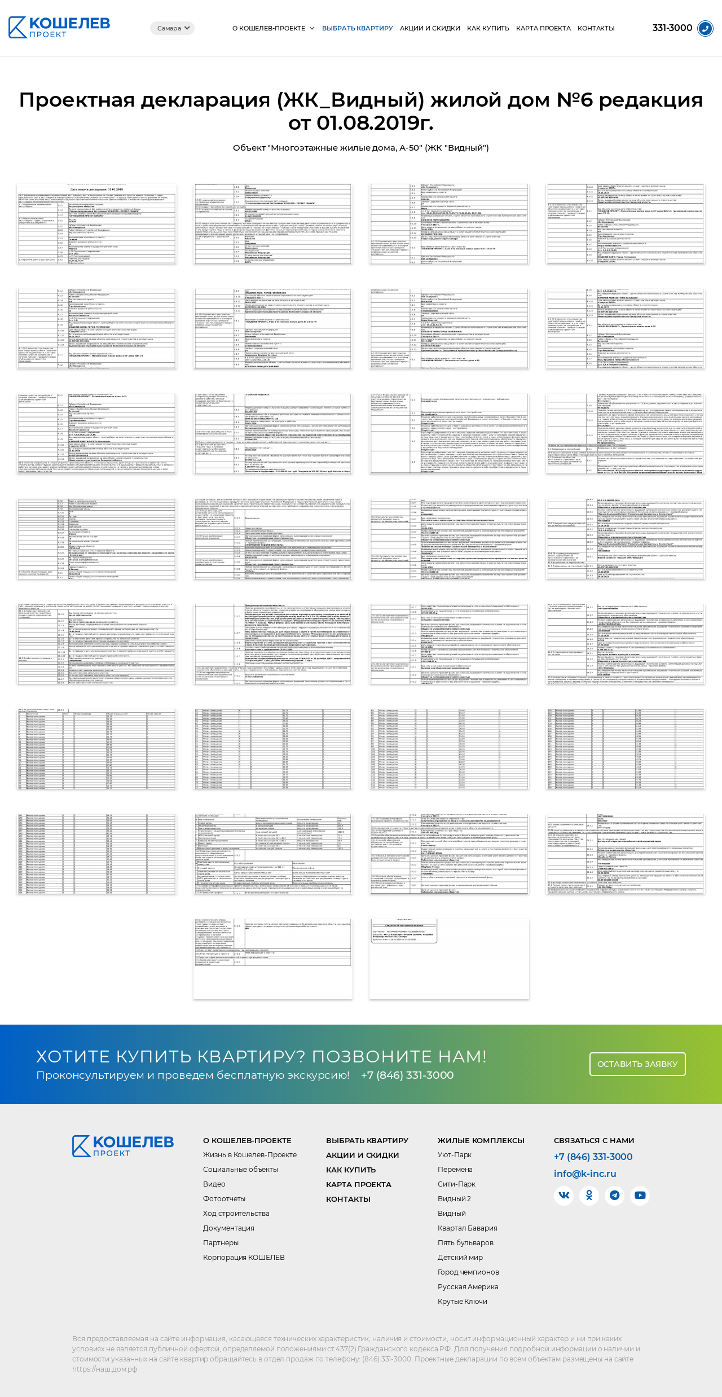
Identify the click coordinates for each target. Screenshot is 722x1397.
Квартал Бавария (468, 1228)
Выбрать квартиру (357, 28)
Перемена (455, 1169)
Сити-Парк (457, 1184)
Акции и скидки (430, 28)
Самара (169, 28)
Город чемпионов (468, 1272)
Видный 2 (454, 1198)
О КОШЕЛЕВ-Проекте (268, 28)
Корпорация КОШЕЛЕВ (243, 1257)
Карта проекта (543, 28)
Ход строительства (236, 1213)
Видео (214, 1184)
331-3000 (673, 28)
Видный (451, 1213)
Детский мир (460, 1257)
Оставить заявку (638, 1064)
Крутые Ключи (462, 1301)
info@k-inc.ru (585, 1174)
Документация (228, 1228)
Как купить (488, 28)
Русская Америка (468, 1286)
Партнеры (220, 1242)
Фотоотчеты (224, 1198)
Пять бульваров (466, 1242)
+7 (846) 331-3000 (407, 1075)
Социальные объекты (240, 1169)
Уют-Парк (455, 1154)
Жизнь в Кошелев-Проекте (250, 1154)
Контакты (596, 28)
